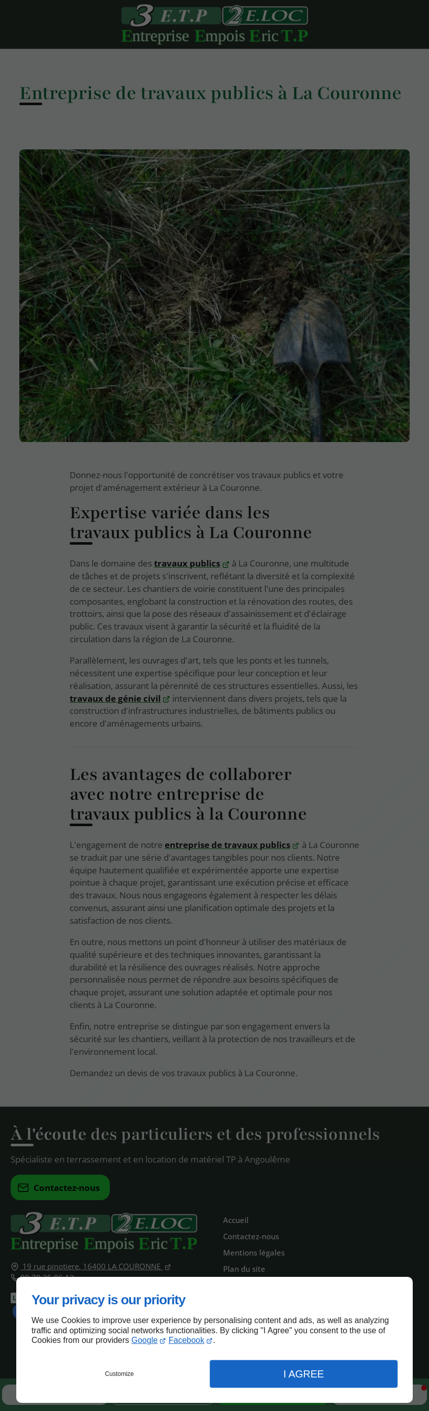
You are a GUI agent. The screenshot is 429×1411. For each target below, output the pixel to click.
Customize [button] (119, 1373)
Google (145, 1340)
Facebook (186, 1340)
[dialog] (214, 1340)
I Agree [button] (303, 1373)
